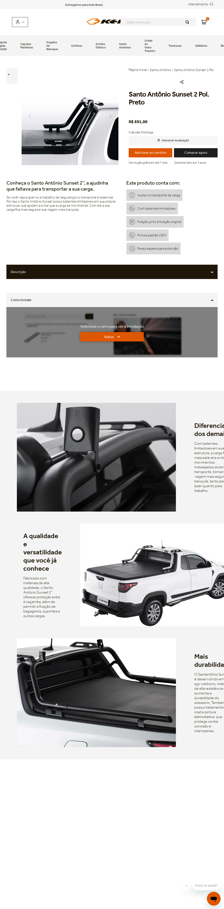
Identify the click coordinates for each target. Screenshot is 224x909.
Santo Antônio (160, 70)
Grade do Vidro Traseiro (149, 45)
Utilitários (201, 45)
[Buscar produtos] (188, 22)
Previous (29, 116)
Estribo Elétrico (101, 45)
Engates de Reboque (52, 45)
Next (110, 116)
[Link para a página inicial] (138, 70)
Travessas (175, 45)
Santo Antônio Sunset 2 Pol (194, 70)
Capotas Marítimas (26, 45)
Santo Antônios (125, 45)
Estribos (76, 45)
